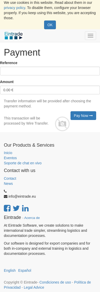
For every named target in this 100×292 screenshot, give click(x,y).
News (8, 184)
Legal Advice (34, 287)
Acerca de (32, 218)
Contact (10, 178)
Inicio (8, 153)
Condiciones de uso (55, 282)
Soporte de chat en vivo (23, 163)
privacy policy (14, 8)
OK (50, 25)
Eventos (10, 158)
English (10, 270)
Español (24, 270)
